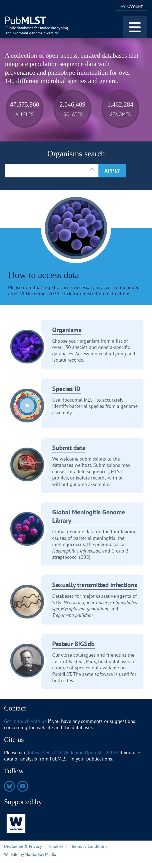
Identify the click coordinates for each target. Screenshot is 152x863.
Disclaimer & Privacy (23, 846)
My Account (131, 6)
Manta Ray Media (40, 854)
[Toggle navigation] (135, 27)
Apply (112, 170)
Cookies (56, 846)
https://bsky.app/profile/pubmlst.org (9, 786)
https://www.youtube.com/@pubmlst (22, 786)
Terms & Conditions (89, 846)
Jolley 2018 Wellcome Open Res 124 (73, 752)
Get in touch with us (25, 721)
